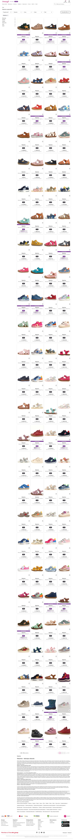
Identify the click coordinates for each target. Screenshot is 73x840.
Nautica (34, 804)
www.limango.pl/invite (45, 838)
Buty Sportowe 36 (46, 812)
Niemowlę (4, 19)
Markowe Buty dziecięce (38, 806)
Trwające (51, 822)
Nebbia (47, 804)
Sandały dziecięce (64, 804)
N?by (44, 804)
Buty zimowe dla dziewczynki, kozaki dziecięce (37, 810)
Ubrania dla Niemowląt (30, 812)
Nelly (53, 804)
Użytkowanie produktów (30, 825)
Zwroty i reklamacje (29, 824)
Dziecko (3, 20)
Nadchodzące (52, 824)
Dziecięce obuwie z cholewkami (22, 810)
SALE (3, 27)
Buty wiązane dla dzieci (55, 812)
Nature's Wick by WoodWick (22, 804)
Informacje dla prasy (5, 826)
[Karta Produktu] (23, 32)
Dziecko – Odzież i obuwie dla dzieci (45, 808)
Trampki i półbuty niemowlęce (51, 810)
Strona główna (40, 822)
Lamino (59, 810)
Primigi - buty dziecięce (21, 812)
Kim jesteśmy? (3, 822)
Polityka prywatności (16, 825)
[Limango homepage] (5, 1)
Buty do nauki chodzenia (61, 806)
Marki (39, 830)
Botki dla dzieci (19, 808)
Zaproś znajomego (4, 824)
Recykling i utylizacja (30, 826)
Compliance (15, 827)
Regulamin (15, 822)
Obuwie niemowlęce (29, 806)
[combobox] (62, 5)
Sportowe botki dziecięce (57, 808)
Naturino (29, 804)
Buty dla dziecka (19, 774)
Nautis (37, 804)
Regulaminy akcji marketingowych (19, 824)
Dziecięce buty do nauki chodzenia (49, 806)
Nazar (41, 804)
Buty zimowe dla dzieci (27, 808)
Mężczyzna (4, 23)
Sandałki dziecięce (39, 812)
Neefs (50, 804)
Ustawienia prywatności (17, 826)
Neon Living (58, 804)
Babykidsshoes (35, 808)
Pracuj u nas (3, 825)
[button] (69, 1)
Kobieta (3, 22)
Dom (3, 25)
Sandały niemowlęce (20, 806)
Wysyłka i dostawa (29, 822)
